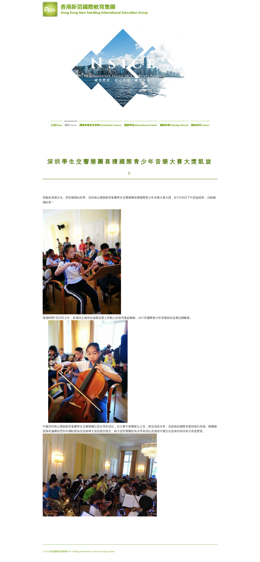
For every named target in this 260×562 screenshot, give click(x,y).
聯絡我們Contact (200, 125)
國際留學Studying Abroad (174, 125)
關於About (70, 125)
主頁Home (56, 125)
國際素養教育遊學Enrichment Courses (100, 125)
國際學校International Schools (140, 125)
